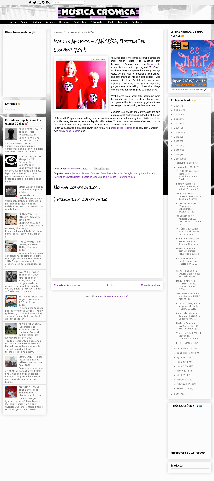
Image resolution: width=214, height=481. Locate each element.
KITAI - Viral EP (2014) (188, 342)
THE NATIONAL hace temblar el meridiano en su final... (187, 175)
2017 (177, 145)
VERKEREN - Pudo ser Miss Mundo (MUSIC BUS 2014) (188, 296)
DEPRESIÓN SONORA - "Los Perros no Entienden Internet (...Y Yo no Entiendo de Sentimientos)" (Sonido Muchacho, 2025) (23, 331)
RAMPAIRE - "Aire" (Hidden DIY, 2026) (29, 273)
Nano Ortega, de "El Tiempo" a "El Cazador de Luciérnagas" (30, 160)
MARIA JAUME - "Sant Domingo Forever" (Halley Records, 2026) (30, 245)
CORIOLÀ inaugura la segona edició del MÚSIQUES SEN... (188, 306)
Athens (85, 173)
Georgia (128, 173)
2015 (177, 154)
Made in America (117, 22)
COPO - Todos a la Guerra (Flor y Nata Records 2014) (188, 273)
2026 (177, 105)
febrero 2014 (184, 384)
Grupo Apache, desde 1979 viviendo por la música (31, 189)
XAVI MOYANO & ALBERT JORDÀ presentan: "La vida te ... (188, 220)
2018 (177, 141)
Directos (64, 22)
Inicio (13, 22)
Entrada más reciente (67, 285)
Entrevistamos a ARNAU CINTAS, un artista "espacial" (187, 186)
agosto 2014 (184, 357)
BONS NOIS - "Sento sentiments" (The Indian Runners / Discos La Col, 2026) (30, 391)
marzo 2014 (183, 379)
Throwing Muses (126, 177)
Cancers (151, 64)
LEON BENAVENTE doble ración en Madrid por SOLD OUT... (186, 262)
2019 (177, 136)
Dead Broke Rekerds (121, 128)
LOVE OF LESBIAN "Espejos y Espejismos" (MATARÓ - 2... (186, 207)
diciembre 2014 (186, 162)
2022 (177, 123)
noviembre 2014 (186, 167)
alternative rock (73, 173)
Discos (24, 22)
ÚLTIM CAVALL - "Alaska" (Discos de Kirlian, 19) (30, 217)
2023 (177, 119)
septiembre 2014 (186, 353)
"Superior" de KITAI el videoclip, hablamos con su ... (188, 336)
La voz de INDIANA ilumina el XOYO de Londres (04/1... (188, 316)
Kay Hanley (60, 177)
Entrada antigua (150, 285)
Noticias (50, 22)
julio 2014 (183, 361)
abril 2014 (183, 375)
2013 (177, 394)
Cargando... (11, 109)
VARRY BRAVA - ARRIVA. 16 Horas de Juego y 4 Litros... (189, 196)
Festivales (80, 22)
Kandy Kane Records (69, 131)
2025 (177, 110)
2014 (177, 158)
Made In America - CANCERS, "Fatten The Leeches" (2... (187, 326)
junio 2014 (183, 366)
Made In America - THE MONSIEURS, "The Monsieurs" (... (188, 251)
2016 (177, 150)
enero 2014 (183, 388)
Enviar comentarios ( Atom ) (114, 296)
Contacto (137, 22)
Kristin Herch (74, 177)
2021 (177, 127)
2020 (177, 132)
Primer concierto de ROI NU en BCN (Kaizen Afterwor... (188, 241)
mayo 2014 (183, 370)
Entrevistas (97, 22)
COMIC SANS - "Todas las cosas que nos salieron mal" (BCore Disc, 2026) (30, 360)
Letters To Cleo (90, 177)
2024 (177, 114)
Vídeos (37, 22)
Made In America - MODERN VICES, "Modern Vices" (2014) (186, 284)
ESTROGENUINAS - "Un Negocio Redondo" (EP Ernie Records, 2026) (31, 300)
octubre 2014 (184, 348)
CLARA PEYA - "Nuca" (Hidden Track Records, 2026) (30, 132)
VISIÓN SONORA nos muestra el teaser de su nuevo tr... (187, 231)
